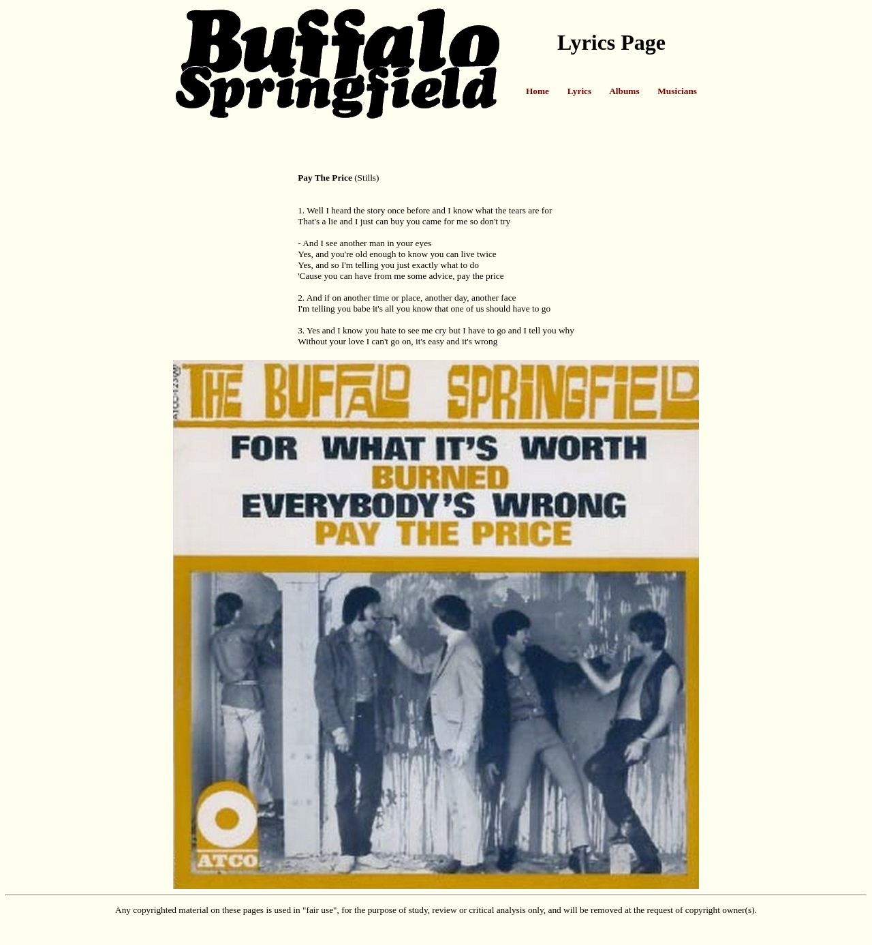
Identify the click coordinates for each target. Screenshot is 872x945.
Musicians (677, 91)
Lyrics (579, 91)
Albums (624, 91)
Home (537, 91)
